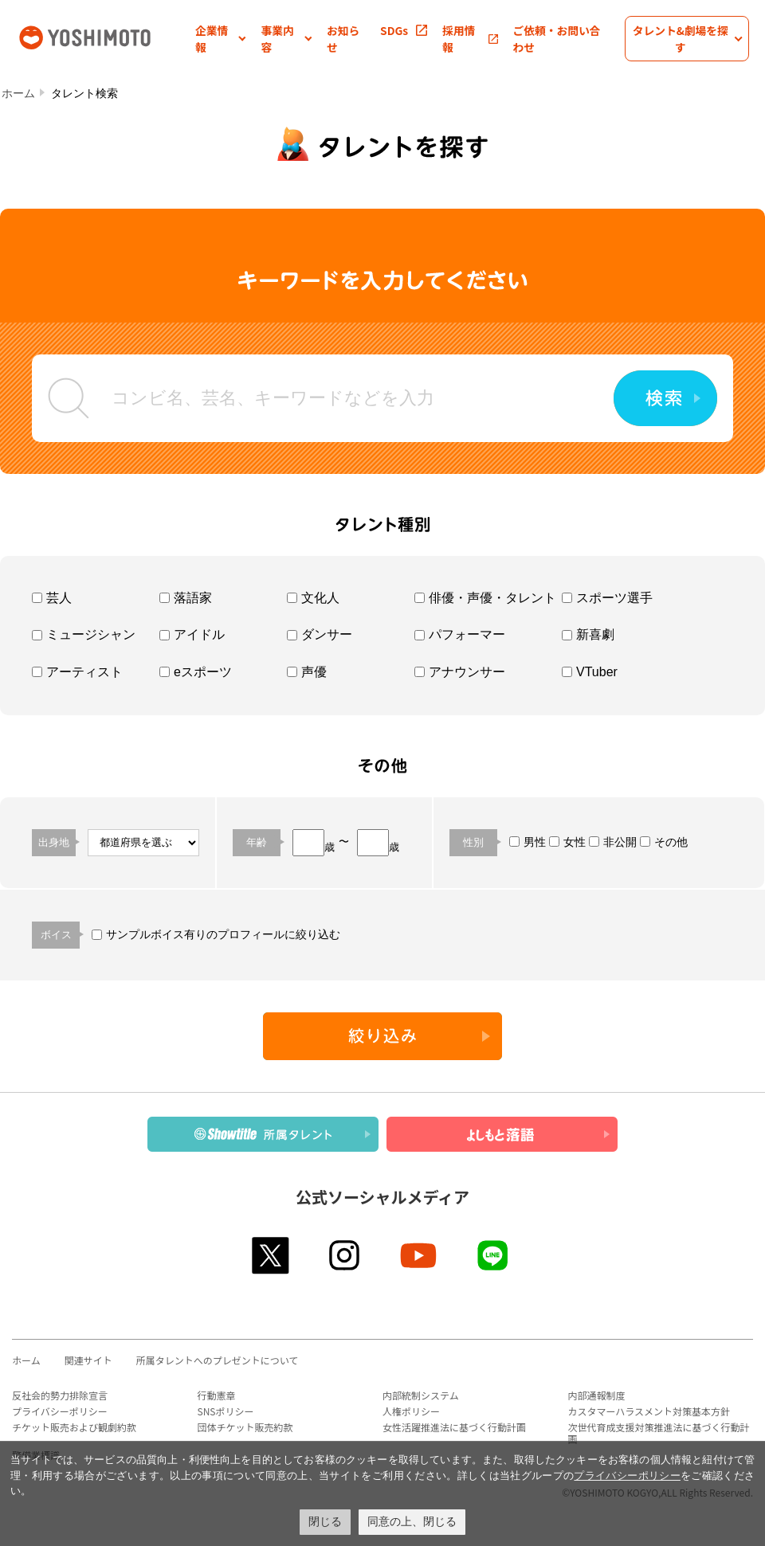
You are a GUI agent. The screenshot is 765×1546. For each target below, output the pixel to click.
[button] (220, 38)
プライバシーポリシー (60, 1411)
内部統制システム (420, 1395)
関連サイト (88, 1360)
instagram (345, 1255)
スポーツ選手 (607, 598)
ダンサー (319, 634)
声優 (307, 672)
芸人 (52, 598)
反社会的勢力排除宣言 (60, 1395)
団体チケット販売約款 (245, 1427)
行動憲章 (217, 1395)
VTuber (590, 672)
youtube (419, 1255)
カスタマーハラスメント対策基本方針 (649, 1411)
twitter (271, 1255)
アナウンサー (459, 672)
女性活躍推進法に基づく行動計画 (454, 1427)
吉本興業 (105, 36)
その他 (664, 842)
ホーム (18, 93)
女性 (567, 842)
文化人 (313, 598)
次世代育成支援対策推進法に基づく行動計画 (659, 1433)
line (494, 1255)
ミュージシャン (83, 634)
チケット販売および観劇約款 (74, 1427)
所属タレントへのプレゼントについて (217, 1360)
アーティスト (77, 672)
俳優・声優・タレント (485, 598)
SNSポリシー (226, 1411)
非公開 (613, 842)
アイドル (192, 634)
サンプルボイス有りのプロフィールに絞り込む (216, 934)
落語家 (185, 598)
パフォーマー (459, 634)
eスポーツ (195, 672)
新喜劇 (588, 634)
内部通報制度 (597, 1395)
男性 (527, 842)
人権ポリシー (411, 1411)
